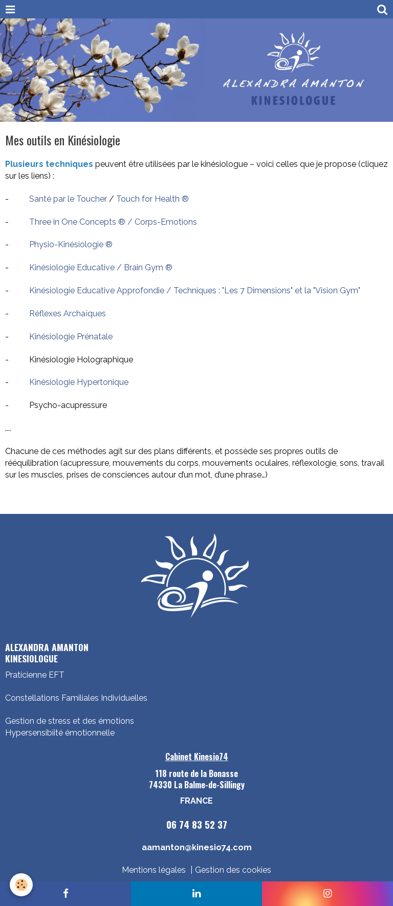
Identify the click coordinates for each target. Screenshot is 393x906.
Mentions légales (154, 870)
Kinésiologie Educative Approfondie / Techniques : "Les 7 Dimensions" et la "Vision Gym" (192, 290)
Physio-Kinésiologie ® (71, 244)
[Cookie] (21, 884)
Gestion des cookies (233, 870)
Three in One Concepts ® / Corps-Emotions (113, 222)
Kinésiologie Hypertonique (78, 382)
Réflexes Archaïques (67, 313)
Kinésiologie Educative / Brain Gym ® (100, 267)
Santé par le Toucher (68, 199)
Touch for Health (149, 199)
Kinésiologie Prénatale (71, 336)
